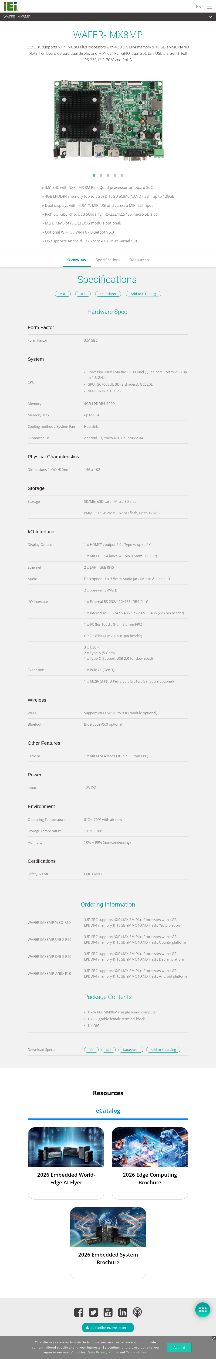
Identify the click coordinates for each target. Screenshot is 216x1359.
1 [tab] (94, 175)
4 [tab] (115, 175)
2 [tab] (101, 175)
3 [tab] (108, 175)
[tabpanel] (108, 120)
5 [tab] (122, 175)
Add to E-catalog (143, 294)
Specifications (108, 259)
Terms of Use (136, 1352)
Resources (139, 259)
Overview (76, 259)
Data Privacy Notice (102, 1352)
